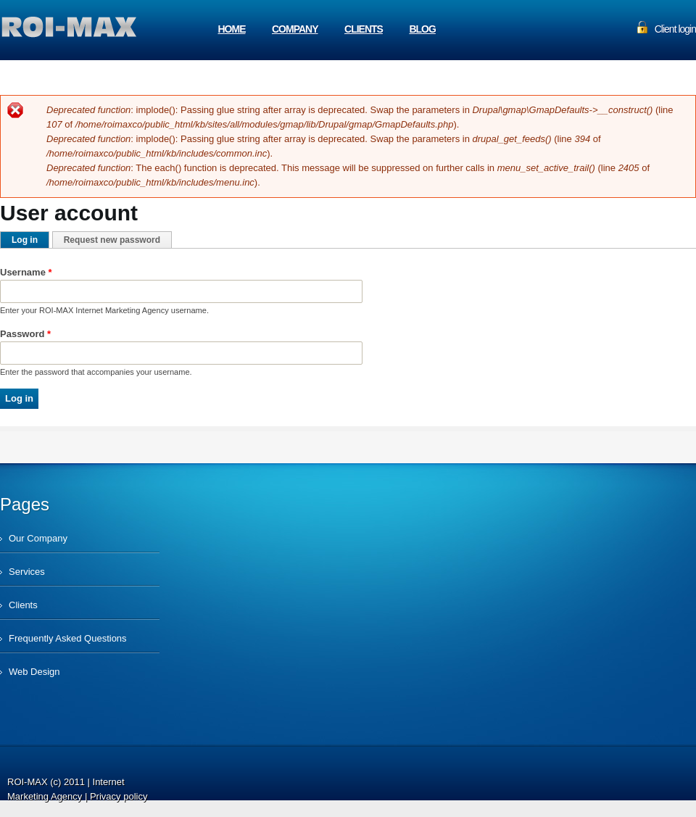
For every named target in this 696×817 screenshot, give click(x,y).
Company (295, 29)
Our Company (38, 538)
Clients (363, 29)
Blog (422, 29)
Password (25, 333)
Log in (30, 239)
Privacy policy (118, 796)
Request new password (112, 240)
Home (232, 29)
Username (26, 272)
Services (27, 571)
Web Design (34, 671)
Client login (675, 29)
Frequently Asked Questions (68, 638)
